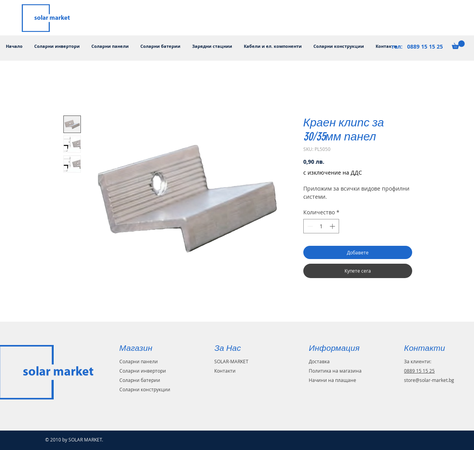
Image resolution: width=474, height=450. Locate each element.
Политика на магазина (335, 371)
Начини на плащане (332, 380)
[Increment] (333, 226)
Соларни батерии (139, 380)
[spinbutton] (321, 226)
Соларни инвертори (142, 371)
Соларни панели (138, 361)
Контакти (225, 371)
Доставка (319, 361)
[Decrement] (309, 226)
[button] (458, 44)
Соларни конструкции (144, 389)
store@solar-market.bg (429, 380)
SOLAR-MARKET (231, 361)
